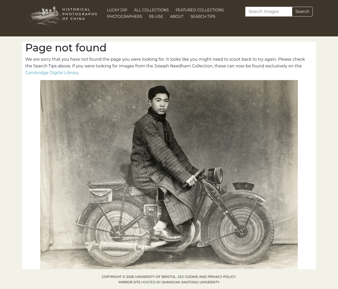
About (177, 16)
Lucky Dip (117, 10)
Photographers (124, 16)
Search (302, 11)
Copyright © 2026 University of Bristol (139, 277)
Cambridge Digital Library (51, 72)
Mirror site (130, 282)
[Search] (268, 12)
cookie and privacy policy (210, 277)
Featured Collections (200, 10)
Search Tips (202, 16)
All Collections (151, 10)
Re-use (156, 16)
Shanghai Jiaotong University (190, 282)
